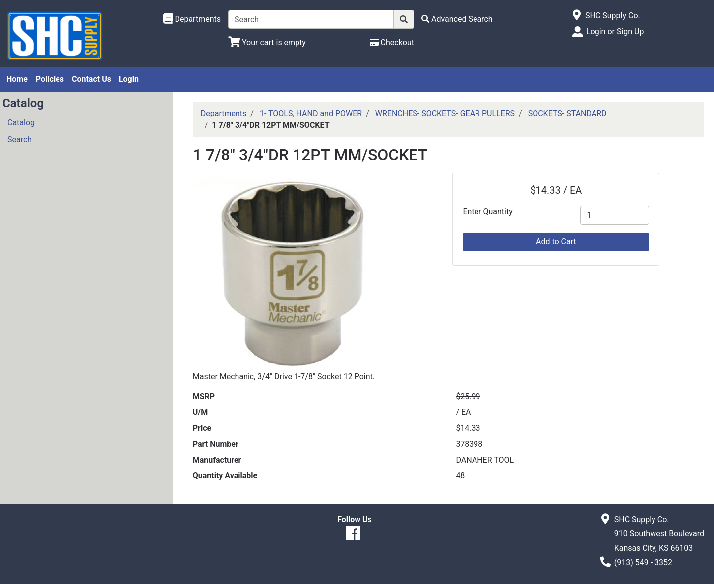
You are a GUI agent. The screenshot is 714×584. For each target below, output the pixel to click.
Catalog (21, 122)
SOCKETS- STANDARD (567, 113)
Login (129, 79)
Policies (50, 79)
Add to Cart (556, 241)
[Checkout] (392, 42)
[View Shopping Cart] (267, 42)
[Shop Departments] (192, 19)
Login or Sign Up (615, 31)
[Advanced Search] (457, 19)
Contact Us (91, 79)
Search (19, 139)
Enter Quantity (487, 211)
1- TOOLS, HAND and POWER (311, 113)
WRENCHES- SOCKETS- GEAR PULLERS (445, 113)
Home (17, 79)
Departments (224, 113)
